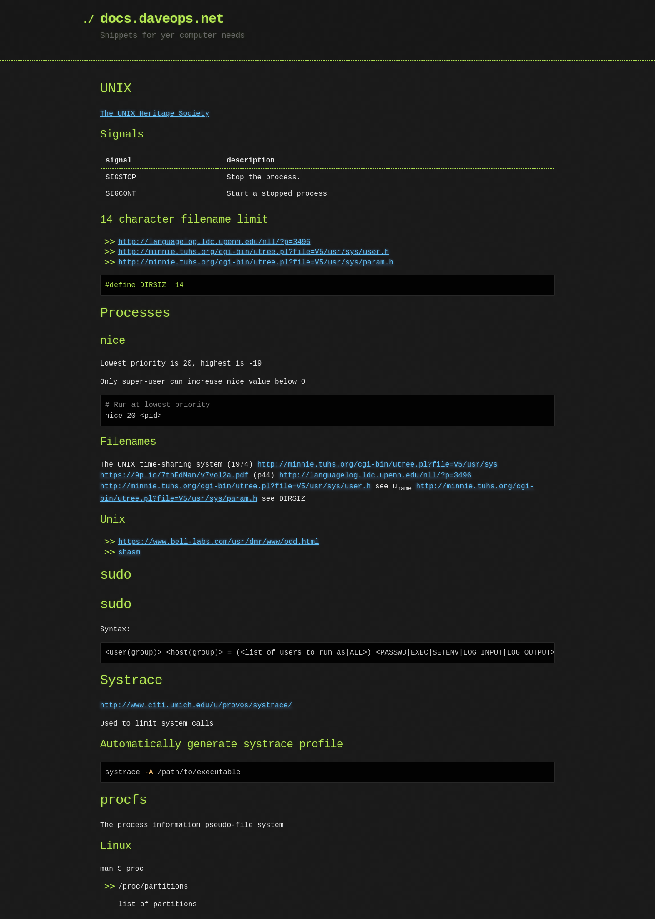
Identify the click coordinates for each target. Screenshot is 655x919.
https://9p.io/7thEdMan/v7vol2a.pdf (174, 476)
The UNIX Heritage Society (154, 114)
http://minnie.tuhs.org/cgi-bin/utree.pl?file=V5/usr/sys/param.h (255, 263)
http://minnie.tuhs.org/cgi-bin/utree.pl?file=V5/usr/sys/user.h (253, 252)
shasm (129, 553)
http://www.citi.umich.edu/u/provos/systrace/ (196, 706)
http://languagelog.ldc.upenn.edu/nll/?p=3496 (214, 242)
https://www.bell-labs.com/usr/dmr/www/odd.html (218, 543)
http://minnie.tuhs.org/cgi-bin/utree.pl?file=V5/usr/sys (377, 465)
